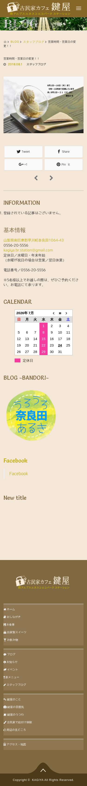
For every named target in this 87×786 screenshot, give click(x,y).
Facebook (15, 460)
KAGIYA (37, 780)
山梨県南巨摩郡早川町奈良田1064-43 (33, 240)
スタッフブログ (33, 41)
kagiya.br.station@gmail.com (28, 250)
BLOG (15, 41)
